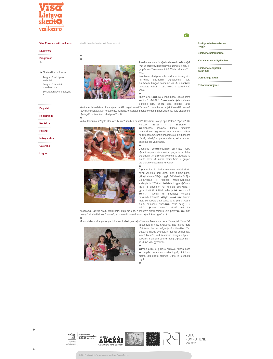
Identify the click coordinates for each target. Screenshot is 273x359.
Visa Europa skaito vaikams (55, 43)
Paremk (43, 130)
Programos (45, 58)
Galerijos (44, 146)
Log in (43, 153)
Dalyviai (44, 108)
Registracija (46, 115)
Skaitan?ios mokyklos (54, 72)
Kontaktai (45, 123)
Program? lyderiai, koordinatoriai (52, 86)
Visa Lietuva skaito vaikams (92, 43)
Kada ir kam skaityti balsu (213, 60)
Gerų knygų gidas (208, 77)
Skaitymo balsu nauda (211, 53)
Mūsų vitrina (46, 138)
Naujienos (45, 50)
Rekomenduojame (208, 85)
